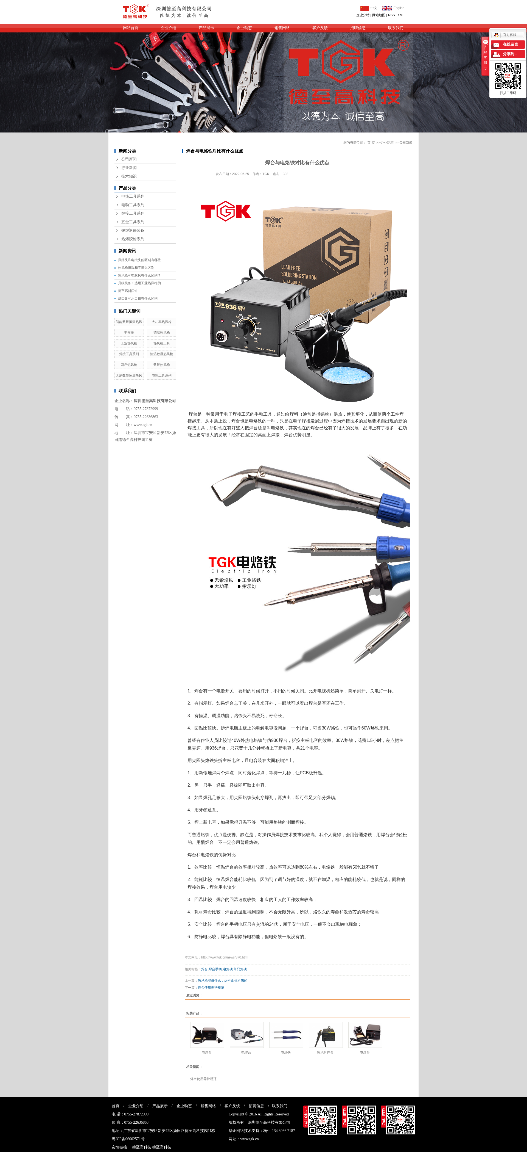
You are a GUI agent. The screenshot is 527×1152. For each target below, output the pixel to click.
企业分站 (362, 15)
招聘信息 (358, 28)
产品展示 (206, 28)
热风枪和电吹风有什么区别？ (139, 275)
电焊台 (207, 1052)
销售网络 (282, 28)
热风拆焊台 (325, 1052)
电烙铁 (228, 969)
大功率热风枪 (162, 322)
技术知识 (129, 176)
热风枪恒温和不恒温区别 (136, 268)
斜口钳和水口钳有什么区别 (138, 298)
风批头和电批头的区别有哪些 (139, 260)
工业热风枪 (129, 343)
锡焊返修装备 (132, 230)
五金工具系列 (132, 222)
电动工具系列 (132, 205)
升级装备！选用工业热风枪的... (141, 283)
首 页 (371, 143)
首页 (115, 1106)
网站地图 (378, 15)
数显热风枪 (161, 365)
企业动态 (244, 28)
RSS (391, 15)
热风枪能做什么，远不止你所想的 (222, 980)
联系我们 (395, 28)
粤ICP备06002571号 (128, 1139)
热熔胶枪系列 (132, 239)
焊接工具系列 (132, 213)
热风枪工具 (161, 343)
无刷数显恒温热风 (129, 375)
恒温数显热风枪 (161, 354)
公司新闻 (129, 159)
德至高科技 (141, 1147)
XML (400, 15)
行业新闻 (129, 168)
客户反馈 (320, 28)
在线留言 (510, 44)
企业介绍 (168, 28)
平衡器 (129, 333)
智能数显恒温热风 (129, 322)
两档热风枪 (129, 365)
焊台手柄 (215, 969)
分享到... (510, 54)
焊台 (204, 969)
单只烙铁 (240, 969)
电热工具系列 (132, 196)
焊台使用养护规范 (211, 988)
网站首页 (130, 28)
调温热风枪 (161, 333)
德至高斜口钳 (128, 291)
